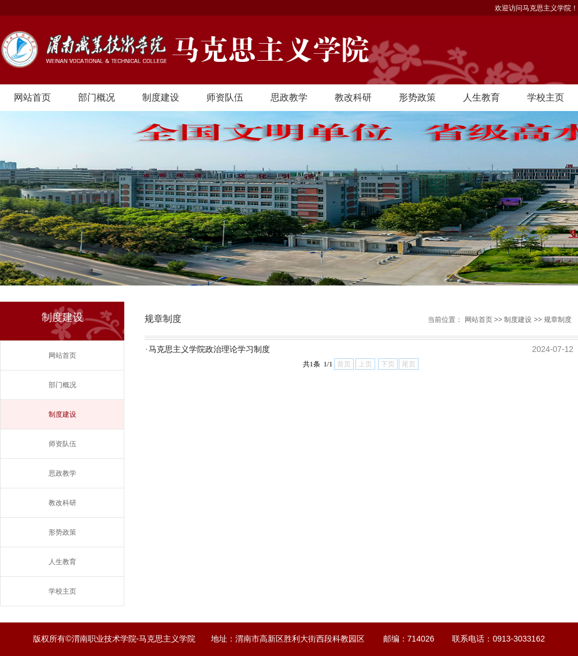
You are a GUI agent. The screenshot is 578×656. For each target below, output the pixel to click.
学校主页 (545, 97)
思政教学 (289, 97)
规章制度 (558, 320)
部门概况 (96, 97)
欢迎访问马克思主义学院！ (536, 8)
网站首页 (32, 97)
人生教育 (481, 97)
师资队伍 (224, 97)
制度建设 (160, 97)
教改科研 (353, 97)
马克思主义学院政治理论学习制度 (209, 349)
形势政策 (417, 97)
